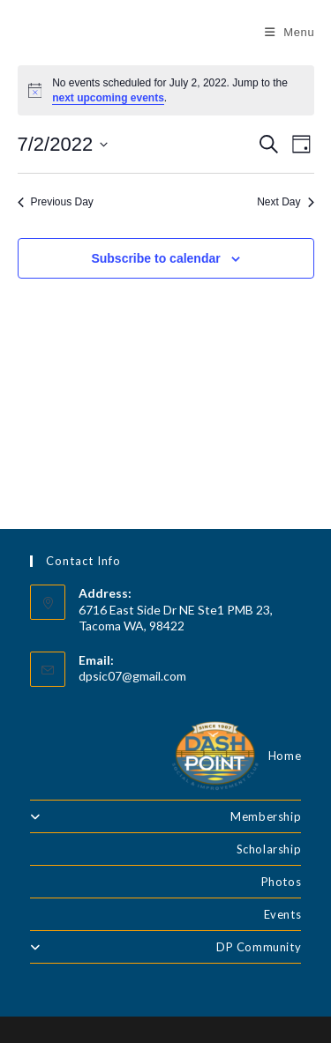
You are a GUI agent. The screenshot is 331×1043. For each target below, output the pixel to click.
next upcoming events (108, 98)
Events (283, 914)
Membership (166, 816)
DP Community (166, 947)
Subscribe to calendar (155, 258)
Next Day (285, 202)
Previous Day (56, 202)
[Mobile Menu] (290, 32)
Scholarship (269, 849)
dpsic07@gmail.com (132, 675)
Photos (281, 882)
